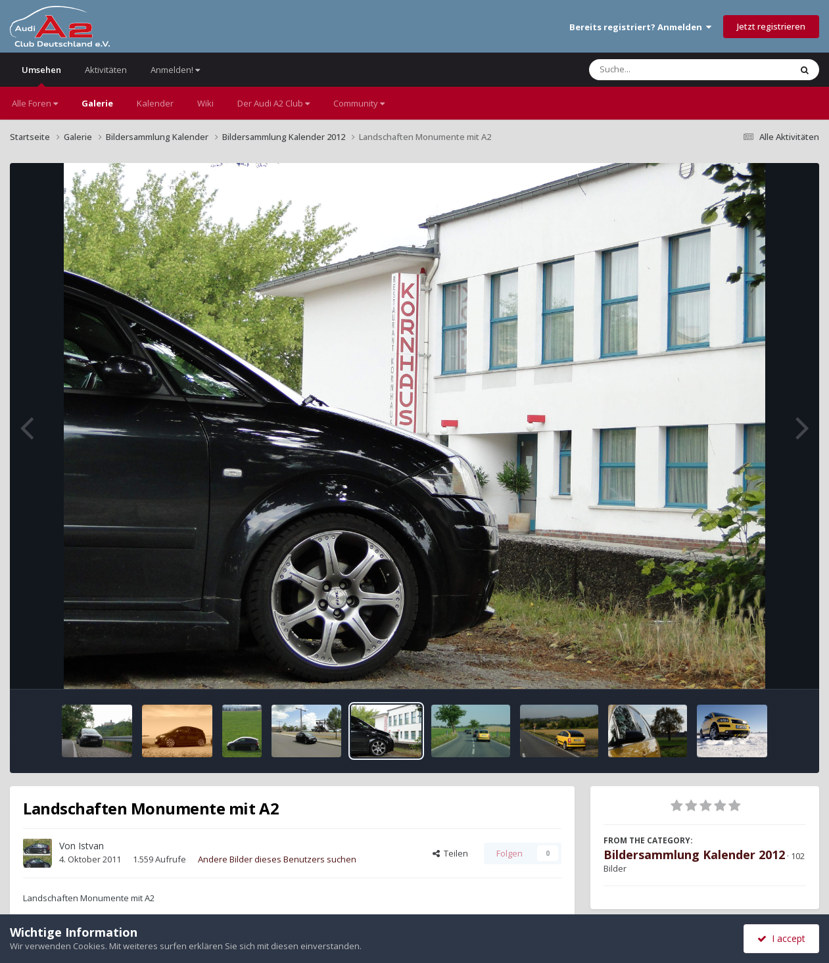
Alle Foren (35, 103)
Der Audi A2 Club (273, 103)
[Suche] (663, 69)
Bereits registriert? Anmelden (640, 27)
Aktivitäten (106, 70)
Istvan (91, 845)
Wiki (205, 103)
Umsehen (41, 75)
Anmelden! (175, 70)
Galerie (97, 103)
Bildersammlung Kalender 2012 (694, 854)
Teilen (450, 853)
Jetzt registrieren (771, 26)
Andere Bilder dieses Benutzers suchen (277, 859)
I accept (781, 938)
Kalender (155, 103)
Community (359, 103)
